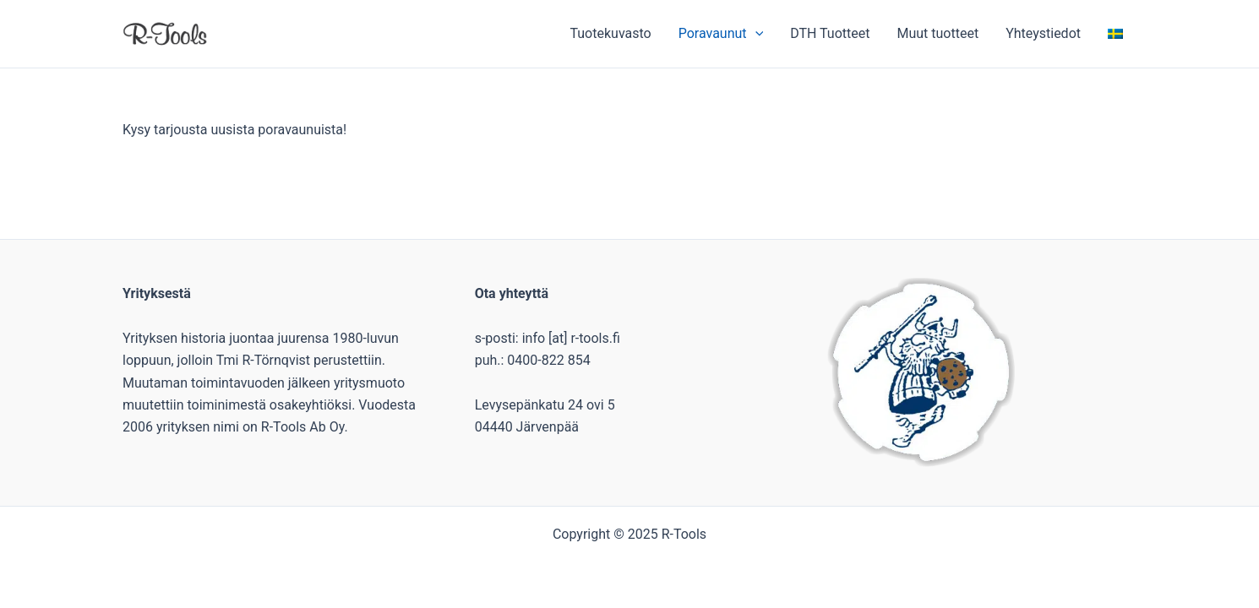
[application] (755, 34)
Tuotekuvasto (610, 33)
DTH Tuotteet (829, 33)
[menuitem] (1115, 34)
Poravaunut (721, 34)
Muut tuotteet (937, 33)
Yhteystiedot (1043, 33)
